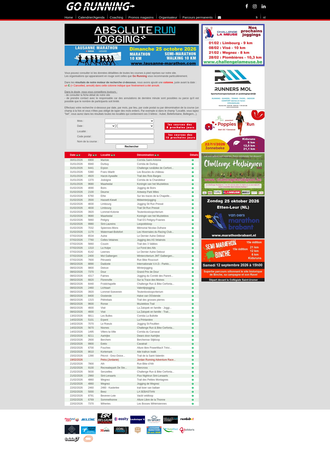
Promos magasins (141, 17)
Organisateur (168, 17)
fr (257, 17)
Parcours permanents (197, 17)
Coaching (116, 17)
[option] (132, 45)
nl (264, 17)
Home (69, 17)
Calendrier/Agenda (91, 17)
